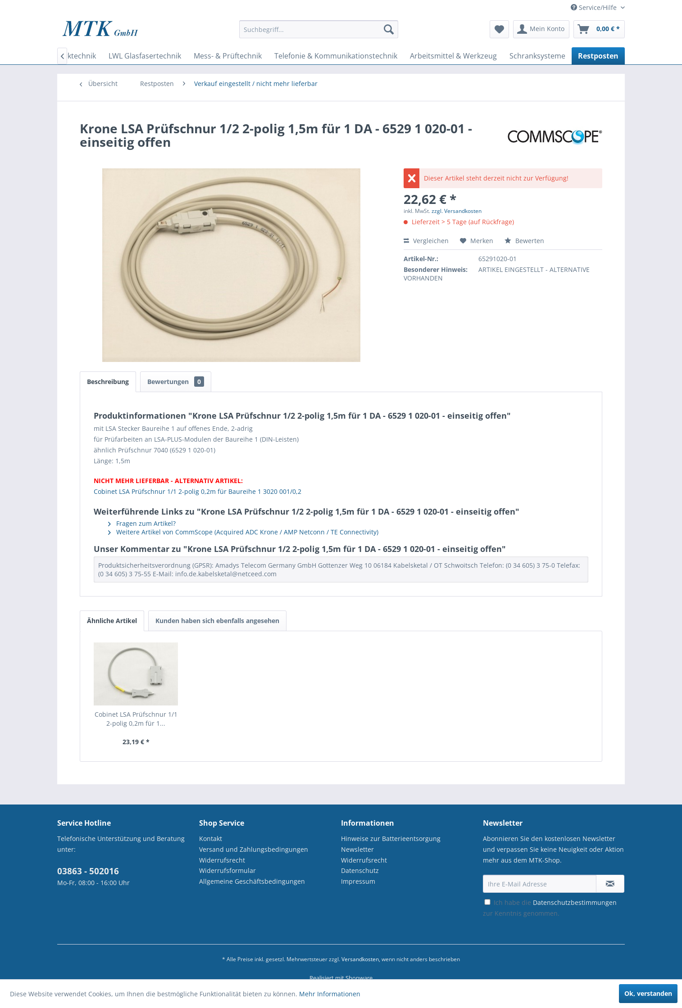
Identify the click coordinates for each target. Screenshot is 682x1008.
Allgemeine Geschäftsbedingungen (252, 881)
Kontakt (210, 838)
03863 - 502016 (88, 871)
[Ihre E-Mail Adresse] (539, 884)
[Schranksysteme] (537, 55)
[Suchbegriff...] (318, 29)
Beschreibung (108, 381)
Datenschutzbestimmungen (575, 902)
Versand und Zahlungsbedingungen (253, 849)
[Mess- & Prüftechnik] (227, 55)
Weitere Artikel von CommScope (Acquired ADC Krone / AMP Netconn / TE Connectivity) (243, 532)
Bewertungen (175, 381)
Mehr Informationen (329, 994)
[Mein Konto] (541, 29)
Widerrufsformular (227, 870)
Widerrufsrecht (222, 860)
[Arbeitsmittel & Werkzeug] (453, 55)
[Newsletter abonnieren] (610, 884)
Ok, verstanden (648, 993)
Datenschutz (360, 870)
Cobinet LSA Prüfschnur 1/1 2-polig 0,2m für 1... (136, 719)
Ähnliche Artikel (112, 620)
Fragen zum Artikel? (142, 523)
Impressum (358, 881)
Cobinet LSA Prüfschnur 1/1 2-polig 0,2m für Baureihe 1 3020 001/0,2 (197, 491)
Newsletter (357, 849)
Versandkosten (360, 959)
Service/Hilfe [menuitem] (594, 7)
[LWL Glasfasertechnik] (144, 55)
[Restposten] (598, 55)
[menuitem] (318, 33)
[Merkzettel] (499, 29)
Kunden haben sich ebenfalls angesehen (217, 620)
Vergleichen (426, 240)
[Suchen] (388, 29)
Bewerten (524, 240)
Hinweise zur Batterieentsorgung (391, 838)
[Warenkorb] (599, 29)
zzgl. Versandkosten (457, 211)
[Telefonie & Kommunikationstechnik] (336, 55)
